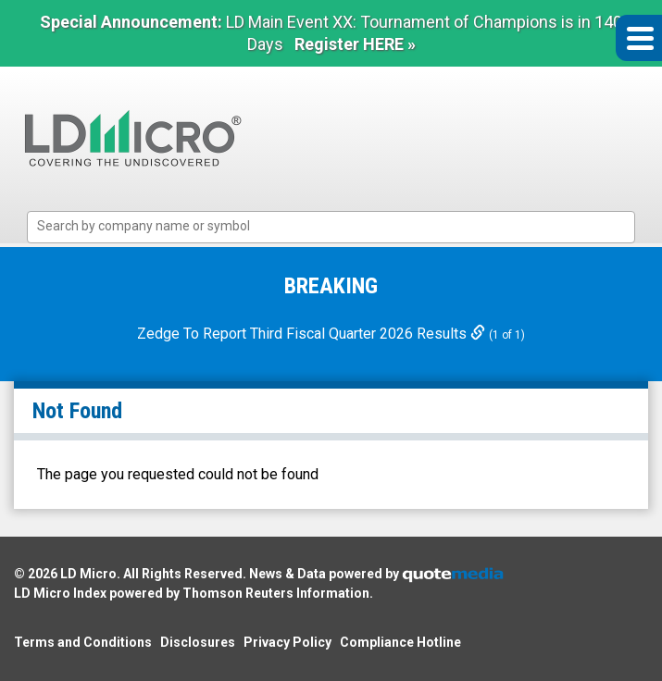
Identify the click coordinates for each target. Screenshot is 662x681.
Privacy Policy (287, 642)
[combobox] (331, 227)
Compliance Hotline (400, 642)
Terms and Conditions (83, 642)
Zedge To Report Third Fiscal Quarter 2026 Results (313, 333)
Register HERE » (355, 44)
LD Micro (88, 573)
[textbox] (340, 226)
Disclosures (197, 642)
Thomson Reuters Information (275, 593)
